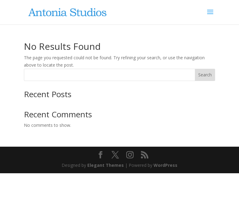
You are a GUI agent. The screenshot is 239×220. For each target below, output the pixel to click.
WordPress (165, 165)
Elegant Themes (105, 165)
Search (205, 75)
